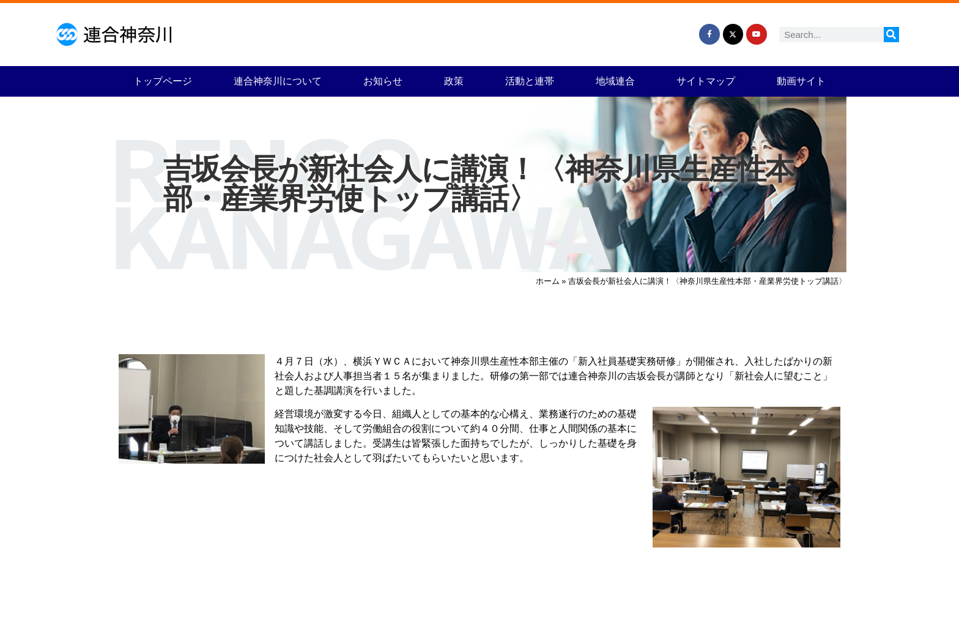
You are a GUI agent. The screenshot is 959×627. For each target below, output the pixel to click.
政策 (454, 81)
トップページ (162, 81)
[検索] (891, 34)
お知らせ (382, 81)
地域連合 (615, 81)
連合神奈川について (278, 81)
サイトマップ (705, 81)
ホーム (548, 281)
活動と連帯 (529, 81)
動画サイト (801, 81)
